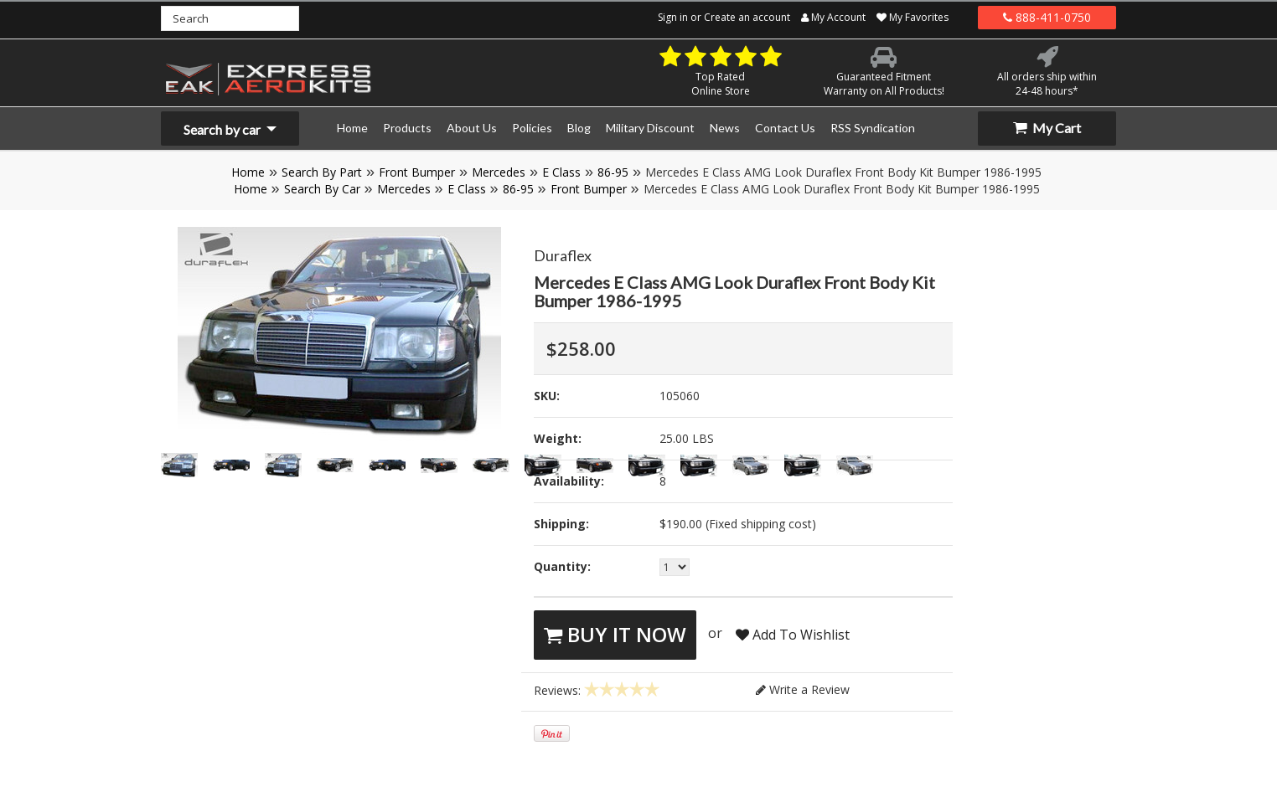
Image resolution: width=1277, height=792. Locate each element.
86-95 (612, 172)
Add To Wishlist (793, 634)
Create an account (747, 17)
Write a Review (803, 689)
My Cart (1047, 128)
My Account (833, 17)
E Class (561, 172)
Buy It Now (615, 634)
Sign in (673, 17)
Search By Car (322, 189)
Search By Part (322, 172)
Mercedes (498, 172)
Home (248, 172)
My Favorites (912, 17)
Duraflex (563, 255)
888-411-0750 (1047, 17)
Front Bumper (417, 172)
